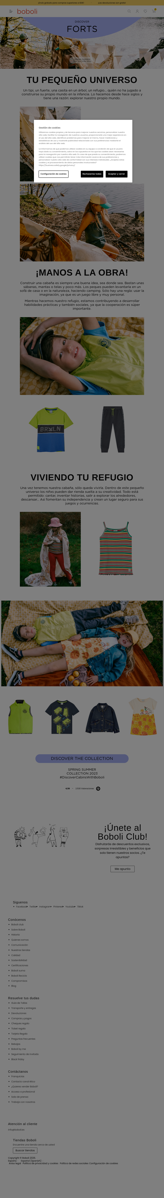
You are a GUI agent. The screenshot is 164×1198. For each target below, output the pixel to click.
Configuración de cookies (54, 174)
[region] (83, 151)
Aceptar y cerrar (116, 174)
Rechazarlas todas (92, 174)
